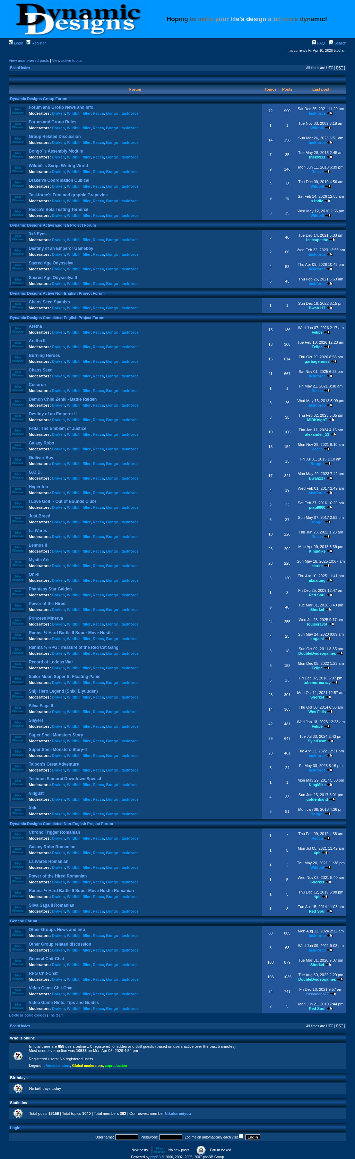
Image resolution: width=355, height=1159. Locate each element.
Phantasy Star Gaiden (50, 589)
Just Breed (39, 516)
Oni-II (34, 574)
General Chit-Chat (46, 958)
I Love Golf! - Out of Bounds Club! (62, 501)
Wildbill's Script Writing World (58, 165)
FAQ (318, 43)
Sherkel (317, 609)
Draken (58, 113)
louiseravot (317, 624)
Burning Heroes (44, 355)
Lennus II (38, 545)
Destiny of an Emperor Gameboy (61, 248)
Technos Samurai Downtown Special (65, 778)
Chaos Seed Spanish (49, 302)
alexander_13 (317, 434)
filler (86, 113)
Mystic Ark (39, 559)
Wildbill (73, 113)
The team (56, 1015)
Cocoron (37, 384)
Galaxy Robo (41, 443)
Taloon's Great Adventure (54, 764)
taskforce (130, 113)
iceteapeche (317, 240)
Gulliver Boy (41, 457)
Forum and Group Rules (52, 122)
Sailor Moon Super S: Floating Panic (65, 676)
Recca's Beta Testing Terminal (58, 209)
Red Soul (317, 595)
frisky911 (317, 157)
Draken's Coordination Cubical (59, 180)
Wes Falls (317, 712)
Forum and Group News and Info (61, 107)
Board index (20, 68)
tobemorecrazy (317, 682)
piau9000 (317, 507)
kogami (317, 639)
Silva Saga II (41, 705)
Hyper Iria (38, 486)
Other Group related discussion (60, 944)
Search (337, 43)
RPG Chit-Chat (43, 973)
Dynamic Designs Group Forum (38, 99)
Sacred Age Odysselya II (53, 277)
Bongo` (112, 113)
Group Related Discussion (55, 136)
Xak (32, 808)
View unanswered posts (29, 60)
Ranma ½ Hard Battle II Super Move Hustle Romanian (81, 890)
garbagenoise (317, 361)
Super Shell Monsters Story (56, 735)
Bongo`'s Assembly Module (56, 151)
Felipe (317, 332)
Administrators (57, 1066)
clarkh (317, 566)
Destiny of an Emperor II (53, 413)
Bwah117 (317, 308)
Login (16, 43)
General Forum (23, 921)
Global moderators (87, 1066)
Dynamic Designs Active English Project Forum (53, 225)
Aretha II (37, 340)
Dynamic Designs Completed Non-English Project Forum (61, 824)
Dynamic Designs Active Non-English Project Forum (57, 293)
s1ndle (317, 201)
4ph (317, 853)
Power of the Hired (47, 603)
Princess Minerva (46, 618)
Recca (98, 113)
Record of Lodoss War (51, 662)
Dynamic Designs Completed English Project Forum (57, 318)
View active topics (67, 60)
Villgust (36, 793)
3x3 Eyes (37, 233)
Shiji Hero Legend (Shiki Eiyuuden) (63, 691)
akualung (317, 580)
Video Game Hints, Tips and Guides (64, 1002)
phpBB (155, 1157)
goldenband (317, 799)
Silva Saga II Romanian (51, 905)
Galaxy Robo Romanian (52, 846)
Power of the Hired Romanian (58, 876)
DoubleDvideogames (317, 653)
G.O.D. (35, 472)
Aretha (35, 326)
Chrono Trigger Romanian (54, 832)
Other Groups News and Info (57, 929)
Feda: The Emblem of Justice (57, 428)
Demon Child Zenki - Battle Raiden (63, 399)
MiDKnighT (317, 420)
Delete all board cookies (27, 1015)
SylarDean (317, 741)
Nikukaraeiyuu (178, 1113)
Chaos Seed (41, 370)
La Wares (38, 530)
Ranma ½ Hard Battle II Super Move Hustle (71, 632)
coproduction (116, 1066)
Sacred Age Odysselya (51, 263)
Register (36, 43)
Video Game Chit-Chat (50, 988)
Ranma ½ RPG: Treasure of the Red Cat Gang (74, 647)
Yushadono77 (317, 994)
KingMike (317, 551)
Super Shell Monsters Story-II (58, 749)
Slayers (36, 720)
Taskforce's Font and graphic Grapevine (68, 195)
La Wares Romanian (48, 861)
